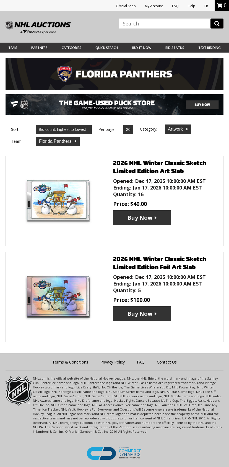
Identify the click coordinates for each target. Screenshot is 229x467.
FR (206, 6)
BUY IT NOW (141, 47)
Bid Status (174, 47)
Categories (71, 47)
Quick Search (106, 47)
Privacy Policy (112, 362)
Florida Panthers (56, 141)
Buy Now (139, 217)
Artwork (176, 129)
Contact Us (167, 362)
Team (12, 47)
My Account (154, 6)
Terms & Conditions (70, 362)
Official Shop (126, 6)
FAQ (175, 6)
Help (191, 6)
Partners (39, 47)
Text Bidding (209, 47)
